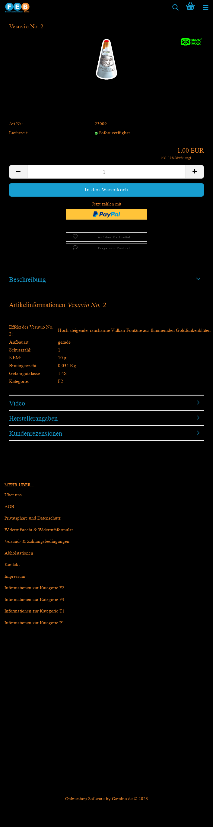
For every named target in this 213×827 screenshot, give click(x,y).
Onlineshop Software (85, 798)
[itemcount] (106, 172)
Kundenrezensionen (35, 433)
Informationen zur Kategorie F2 (34, 587)
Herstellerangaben (33, 418)
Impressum (15, 576)
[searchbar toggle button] (175, 7)
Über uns (13, 495)
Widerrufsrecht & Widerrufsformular (39, 530)
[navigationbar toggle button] (205, 7)
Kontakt (12, 564)
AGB (9, 506)
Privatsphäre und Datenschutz (33, 518)
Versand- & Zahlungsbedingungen (37, 541)
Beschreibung (27, 279)
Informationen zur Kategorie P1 (34, 622)
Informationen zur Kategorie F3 (34, 599)
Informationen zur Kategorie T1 (35, 611)
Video (17, 403)
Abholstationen (19, 553)
